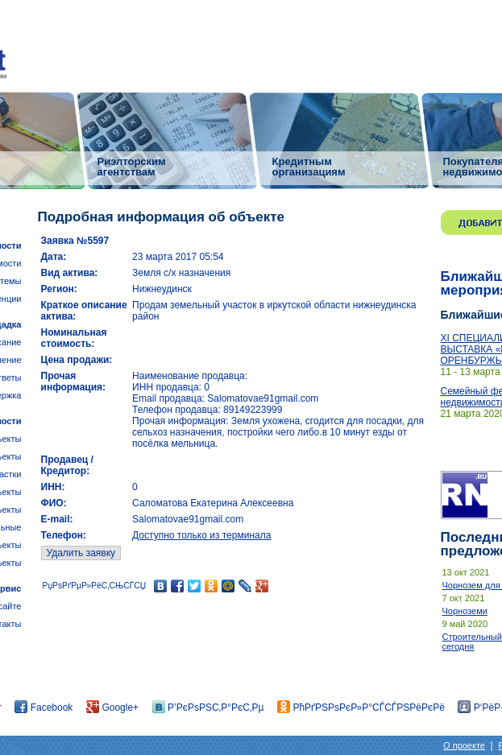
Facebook (44, 707)
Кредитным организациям (309, 166)
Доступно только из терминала (201, 535)
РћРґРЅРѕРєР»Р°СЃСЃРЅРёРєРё (361, 707)
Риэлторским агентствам (131, 166)
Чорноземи (464, 611)
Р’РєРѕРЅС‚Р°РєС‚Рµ (208, 707)
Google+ (112, 707)
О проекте (464, 745)
